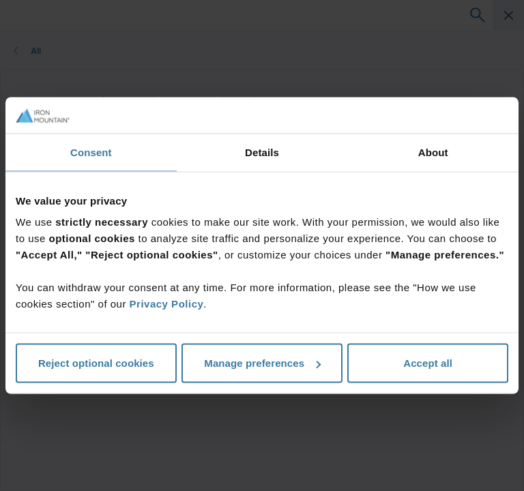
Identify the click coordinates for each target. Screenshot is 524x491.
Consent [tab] (91, 152)
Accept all (427, 363)
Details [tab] (262, 152)
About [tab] (433, 152)
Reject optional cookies (96, 363)
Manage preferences (262, 363)
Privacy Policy (167, 304)
